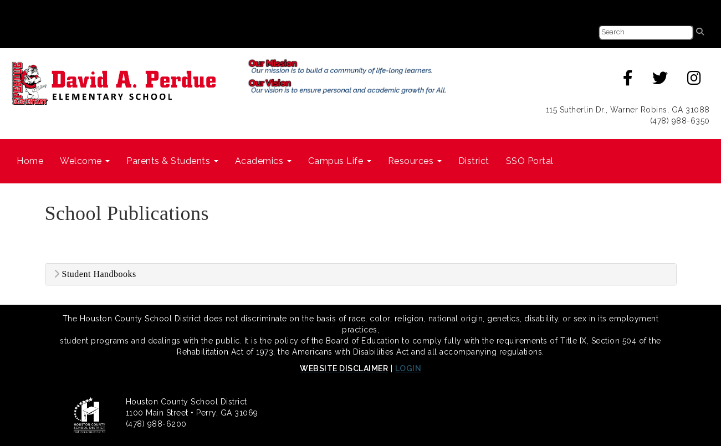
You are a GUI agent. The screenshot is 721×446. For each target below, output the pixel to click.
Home (30, 161)
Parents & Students (172, 161)
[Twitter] (660, 80)
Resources (415, 161)
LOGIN (408, 368)
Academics (263, 161)
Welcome (85, 161)
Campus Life (339, 161)
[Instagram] (694, 80)
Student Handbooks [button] (95, 274)
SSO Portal (530, 161)
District (473, 161)
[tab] (360, 274)
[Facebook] (628, 80)
